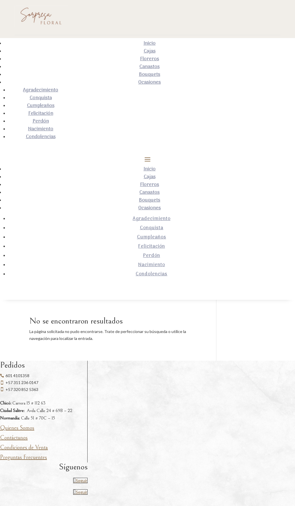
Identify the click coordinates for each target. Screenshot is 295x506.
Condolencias (41, 137)
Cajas (150, 51)
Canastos (149, 67)
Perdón (41, 121)
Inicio (149, 43)
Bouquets (149, 75)
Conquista (41, 98)
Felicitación (40, 114)
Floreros (149, 59)
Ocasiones (149, 82)
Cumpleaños (40, 106)
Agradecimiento (40, 90)
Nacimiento (40, 129)
